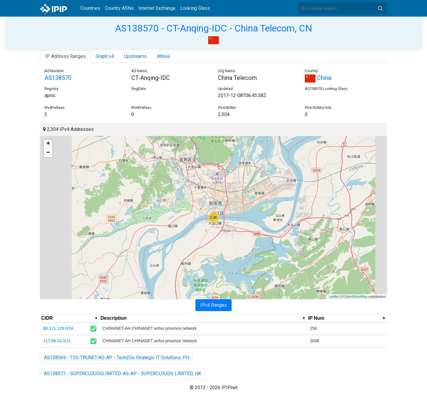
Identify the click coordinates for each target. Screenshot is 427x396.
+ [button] (48, 144)
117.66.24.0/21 (57, 340)
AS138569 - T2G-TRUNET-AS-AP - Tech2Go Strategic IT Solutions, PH (116, 357)
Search (380, 8)
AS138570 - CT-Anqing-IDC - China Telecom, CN (213, 28)
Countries (90, 8)
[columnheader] (69, 318)
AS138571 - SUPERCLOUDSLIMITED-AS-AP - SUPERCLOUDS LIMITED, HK (122, 373)
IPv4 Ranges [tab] (213, 305)
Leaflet (334, 296)
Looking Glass (195, 8)
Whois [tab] (163, 56)
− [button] (48, 152)
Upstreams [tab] (135, 56)
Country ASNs (119, 8)
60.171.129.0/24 (58, 328)
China (318, 77)
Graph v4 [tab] (105, 56)
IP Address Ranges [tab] (65, 56)
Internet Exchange (157, 8)
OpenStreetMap (356, 296)
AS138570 (57, 77)
